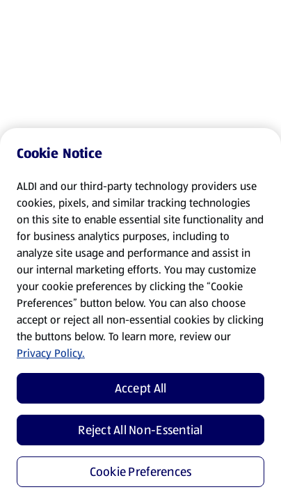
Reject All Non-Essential (140, 430)
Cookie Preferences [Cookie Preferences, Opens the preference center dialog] (141, 472)
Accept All (141, 388)
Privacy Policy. (51, 353)
